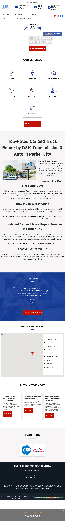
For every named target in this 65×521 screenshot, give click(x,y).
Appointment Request (24, 18)
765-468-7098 (40, 8)
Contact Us (6, 18)
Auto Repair (19, 14)
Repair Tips (33, 14)
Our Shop (6, 14)
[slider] (48, 34)
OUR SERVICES (37, 48)
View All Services (32, 124)
